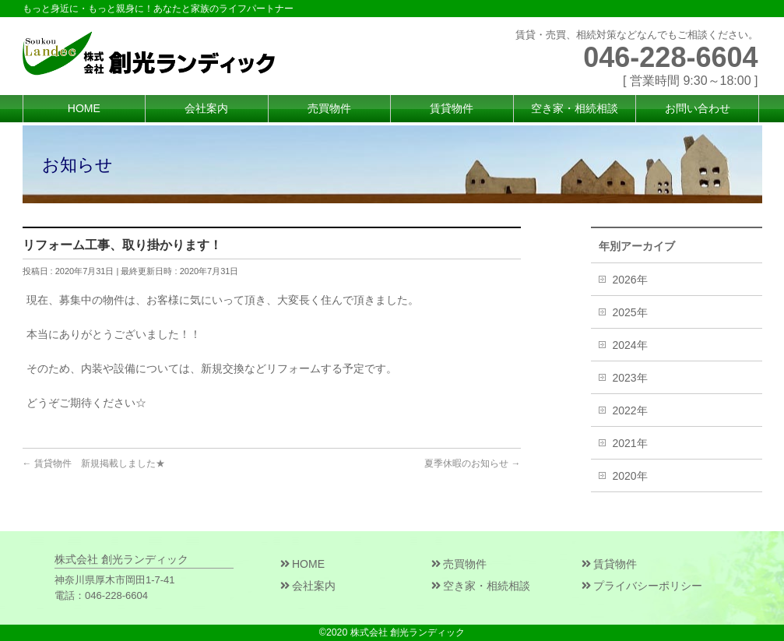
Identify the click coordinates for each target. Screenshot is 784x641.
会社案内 (308, 585)
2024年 (630, 345)
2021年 (630, 443)
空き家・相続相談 (480, 585)
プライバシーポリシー (642, 585)
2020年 (630, 476)
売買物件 (459, 564)
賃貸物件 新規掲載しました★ (94, 463)
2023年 (630, 378)
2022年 (630, 410)
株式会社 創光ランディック (407, 632)
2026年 (630, 279)
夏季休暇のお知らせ (472, 463)
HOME (302, 564)
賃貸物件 (609, 564)
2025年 (630, 312)
